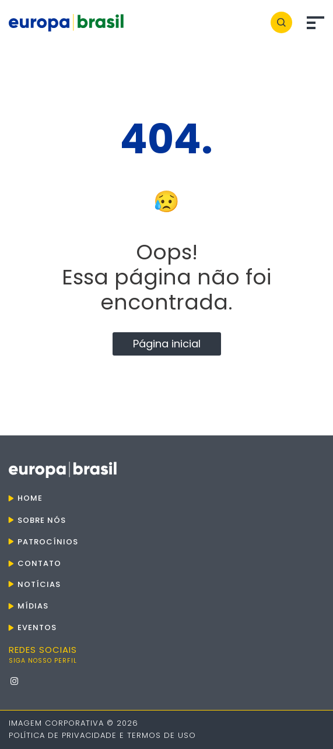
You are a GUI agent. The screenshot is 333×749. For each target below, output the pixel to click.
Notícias (39, 584)
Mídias (32, 605)
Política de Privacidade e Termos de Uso (102, 735)
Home (30, 498)
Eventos (37, 627)
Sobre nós (41, 520)
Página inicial (167, 343)
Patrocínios (47, 541)
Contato (39, 563)
